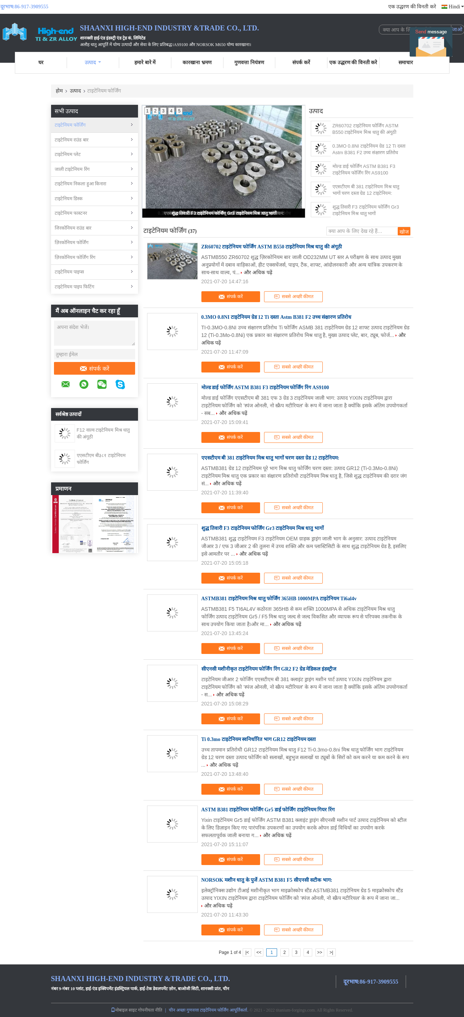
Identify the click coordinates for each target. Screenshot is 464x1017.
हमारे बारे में (144, 62)
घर (40, 62)
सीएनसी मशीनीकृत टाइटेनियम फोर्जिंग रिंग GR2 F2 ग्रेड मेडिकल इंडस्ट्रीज (268, 669)
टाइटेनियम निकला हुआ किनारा (80, 183)
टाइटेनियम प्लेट (68, 154)
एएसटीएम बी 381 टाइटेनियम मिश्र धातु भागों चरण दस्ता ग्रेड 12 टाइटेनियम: (366, 190)
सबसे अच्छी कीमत (293, 297)
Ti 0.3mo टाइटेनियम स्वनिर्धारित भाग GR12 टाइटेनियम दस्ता (258, 739)
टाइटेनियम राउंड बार (71, 140)
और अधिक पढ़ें (258, 272)
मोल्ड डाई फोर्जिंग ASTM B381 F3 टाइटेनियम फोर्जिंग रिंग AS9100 (364, 170)
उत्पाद (93, 62)
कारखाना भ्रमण (197, 62)
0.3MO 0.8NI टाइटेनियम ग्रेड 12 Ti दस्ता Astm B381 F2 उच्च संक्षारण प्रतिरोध (369, 149)
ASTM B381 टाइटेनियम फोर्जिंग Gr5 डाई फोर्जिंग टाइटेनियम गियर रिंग (268, 809)
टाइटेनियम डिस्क (69, 198)
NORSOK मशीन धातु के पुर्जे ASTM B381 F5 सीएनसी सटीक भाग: (267, 880)
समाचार (405, 62)
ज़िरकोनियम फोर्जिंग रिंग (75, 257)
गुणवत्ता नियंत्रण (249, 62)
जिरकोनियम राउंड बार (73, 228)
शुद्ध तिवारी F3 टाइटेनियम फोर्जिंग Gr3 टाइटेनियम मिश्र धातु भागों (224, 213)
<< (259, 952)
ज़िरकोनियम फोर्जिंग (72, 242)
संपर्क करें (301, 62)
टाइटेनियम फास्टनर (71, 213)
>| (331, 952)
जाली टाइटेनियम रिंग (72, 169)
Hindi (456, 6)
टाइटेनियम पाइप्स (69, 272)
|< (247, 952)
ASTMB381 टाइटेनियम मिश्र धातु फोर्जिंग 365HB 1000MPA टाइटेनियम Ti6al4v (279, 598)
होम (59, 91)
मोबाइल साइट (124, 1010)
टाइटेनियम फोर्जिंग (70, 125)
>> (319, 952)
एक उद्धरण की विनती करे (412, 6)
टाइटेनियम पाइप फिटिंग (74, 286)
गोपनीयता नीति (150, 1010)
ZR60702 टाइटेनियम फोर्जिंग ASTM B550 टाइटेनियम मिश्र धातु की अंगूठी (365, 129)
